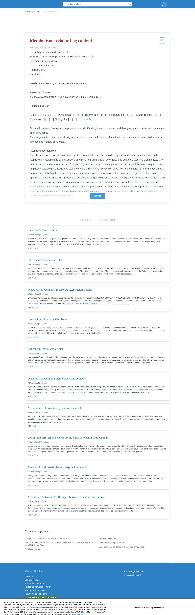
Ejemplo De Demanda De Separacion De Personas (47, 538)
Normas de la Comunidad (36, 590)
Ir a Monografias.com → (135, 572)
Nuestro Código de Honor (36, 594)
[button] (162, 41)
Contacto (29, 576)
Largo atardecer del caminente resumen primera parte (122, 547)
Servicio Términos (32, 580)
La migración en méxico (108, 538)
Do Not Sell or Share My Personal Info (41, 597)
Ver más (97, 196)
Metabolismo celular (51, 11)
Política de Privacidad (34, 583)
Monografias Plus (32, 11)
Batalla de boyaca (32, 549)
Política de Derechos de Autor (38, 587)
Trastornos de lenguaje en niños (112, 543)
